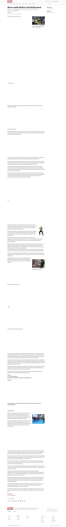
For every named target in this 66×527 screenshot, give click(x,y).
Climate (23, 3)
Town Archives (54, 520)
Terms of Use (57, 525)
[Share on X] (10, 501)
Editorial (17, 3)
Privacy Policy (52, 525)
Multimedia (13, 3)
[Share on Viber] (22, 501)
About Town (33, 3)
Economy (29, 3)
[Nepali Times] (10, 508)
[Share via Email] (24, 501)
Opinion (20, 3)
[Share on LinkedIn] (16, 501)
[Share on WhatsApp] (18, 501)
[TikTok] (58, 1)
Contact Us (15, 511)
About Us (10, 511)
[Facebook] (51, 1)
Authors (42, 520)
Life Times (12, 498)
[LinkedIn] (56, 1)
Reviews (26, 3)
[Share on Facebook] (12, 501)
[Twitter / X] (52, 1)
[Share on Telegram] (20, 501)
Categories (42, 517)
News (10, 3)
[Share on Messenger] (14, 501)
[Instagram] (55, 1)
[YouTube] (54, 1)
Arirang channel (24, 161)
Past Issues (53, 517)
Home (8, 3)
